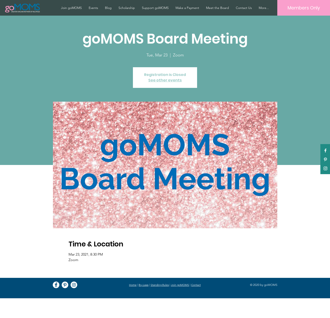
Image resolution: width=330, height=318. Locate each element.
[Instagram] (74, 285)
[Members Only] (303, 8)
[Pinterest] (325, 159)
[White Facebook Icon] (325, 150)
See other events (165, 80)
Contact (196, 285)
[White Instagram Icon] (325, 168)
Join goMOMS (180, 285)
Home (133, 285)
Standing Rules (160, 285)
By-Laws (143, 285)
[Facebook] (56, 285)
